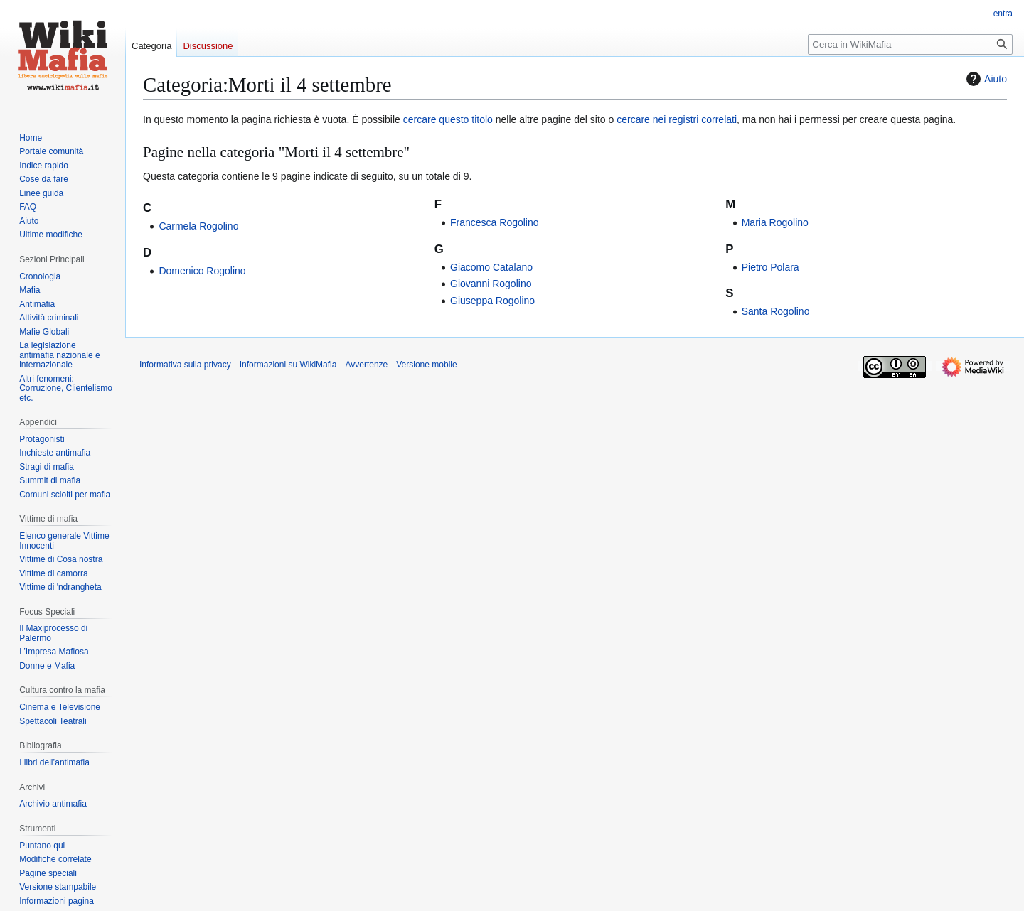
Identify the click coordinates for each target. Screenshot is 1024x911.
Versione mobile (426, 365)
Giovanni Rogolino (490, 283)
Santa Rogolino (776, 311)
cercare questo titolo (448, 119)
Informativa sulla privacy (185, 365)
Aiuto (985, 79)
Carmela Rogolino (198, 226)
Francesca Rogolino (494, 222)
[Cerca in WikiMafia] (910, 44)
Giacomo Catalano (491, 267)
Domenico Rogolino (202, 270)
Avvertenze (366, 365)
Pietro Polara (770, 267)
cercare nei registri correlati (677, 119)
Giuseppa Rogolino (492, 300)
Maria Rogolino (775, 222)
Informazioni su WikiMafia (288, 365)
